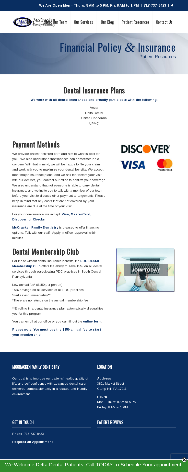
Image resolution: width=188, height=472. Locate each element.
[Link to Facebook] (172, 5)
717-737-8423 (33, 434)
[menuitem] (30, 22)
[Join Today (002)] (146, 270)
